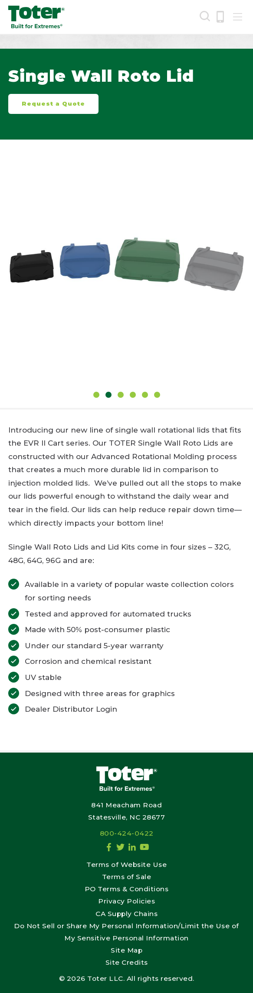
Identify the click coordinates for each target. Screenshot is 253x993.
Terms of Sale (126, 877)
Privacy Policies (126, 901)
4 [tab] (133, 395)
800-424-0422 (127, 833)
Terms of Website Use (126, 864)
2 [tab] (108, 395)
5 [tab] (145, 395)
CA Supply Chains (126, 914)
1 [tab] (96, 395)
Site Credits (126, 962)
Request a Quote (53, 103)
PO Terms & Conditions (127, 889)
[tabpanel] (126, 267)
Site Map (126, 950)
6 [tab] (157, 395)
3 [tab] (121, 395)
